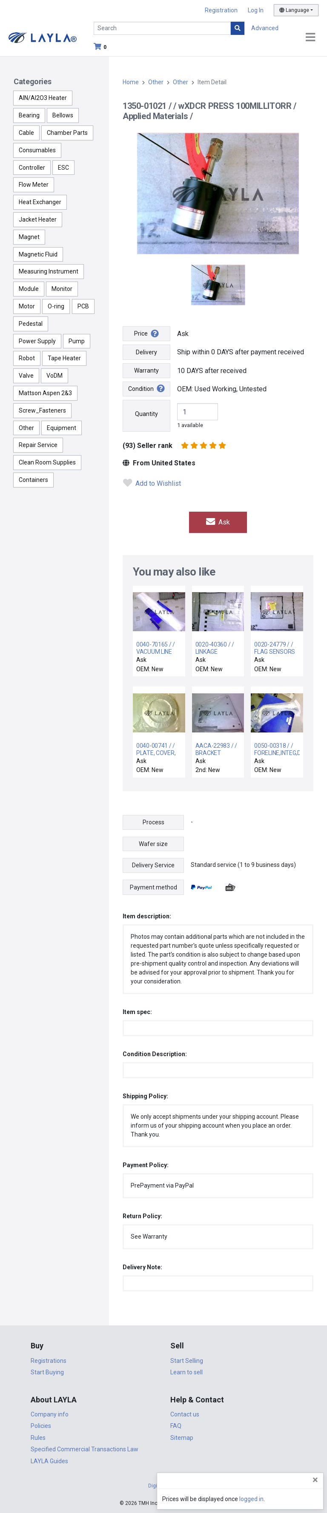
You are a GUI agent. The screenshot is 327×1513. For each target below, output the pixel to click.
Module (29, 288)
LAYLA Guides (49, 1461)
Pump (77, 341)
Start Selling (186, 1360)
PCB (83, 306)
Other (26, 428)
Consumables (37, 150)
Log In (256, 10)
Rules (38, 1437)
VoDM (54, 375)
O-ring (56, 306)
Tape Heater (64, 358)
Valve (26, 375)
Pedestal (31, 323)
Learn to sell (186, 1372)
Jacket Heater (38, 219)
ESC (63, 167)
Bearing (29, 115)
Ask (218, 522)
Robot (27, 358)
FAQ (175, 1425)
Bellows (62, 115)
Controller (32, 167)
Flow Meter (34, 184)
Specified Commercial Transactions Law (84, 1449)
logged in (269, 1499)
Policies (41, 1425)
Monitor (62, 288)
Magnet (29, 237)
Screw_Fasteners (42, 410)
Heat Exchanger (40, 202)
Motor (27, 306)
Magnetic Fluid (38, 254)
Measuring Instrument (48, 271)
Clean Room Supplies (47, 462)
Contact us (184, 1414)
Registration (221, 10)
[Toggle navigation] (310, 37)
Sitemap (181, 1437)
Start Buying (47, 1372)
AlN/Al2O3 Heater (43, 97)
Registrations (48, 1360)
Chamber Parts (67, 132)
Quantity (146, 413)
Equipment (61, 428)
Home (131, 82)
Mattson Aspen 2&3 (45, 393)
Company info (50, 1414)
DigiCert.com (163, 1486)
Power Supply (37, 341)
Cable (26, 132)
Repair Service (38, 445)
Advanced (264, 28)
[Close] (315, 1480)
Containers (33, 479)
